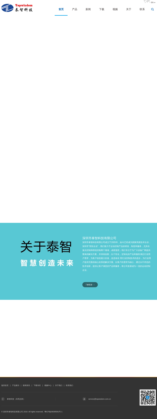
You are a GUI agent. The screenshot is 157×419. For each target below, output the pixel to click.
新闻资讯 (26, 385)
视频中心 (48, 385)
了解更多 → (90, 285)
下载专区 (37, 385)
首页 (61, 9)
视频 (115, 9)
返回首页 (4, 385)
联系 (142, 9)
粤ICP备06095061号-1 (53, 412)
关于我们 (58, 385)
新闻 (88, 9)
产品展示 (15, 385)
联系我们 (69, 385)
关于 (128, 9)
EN (152, 2)
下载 (101, 9)
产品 (74, 9)
